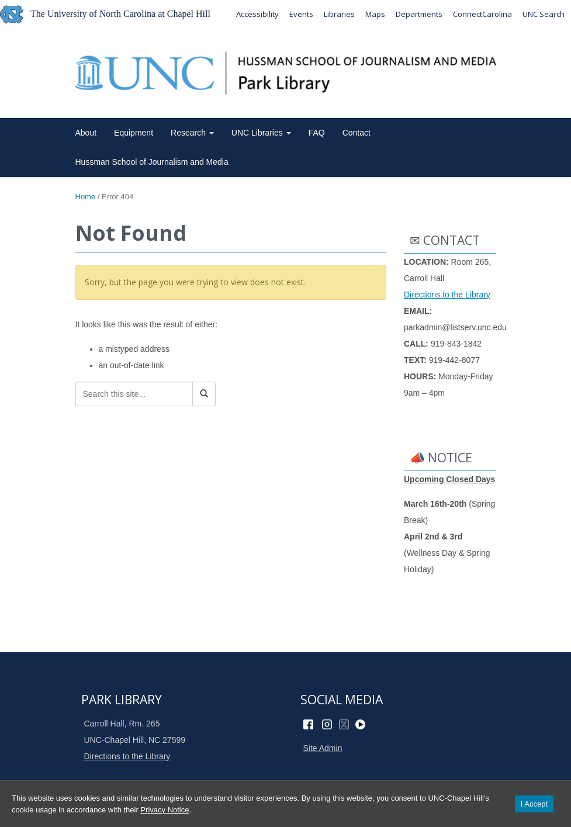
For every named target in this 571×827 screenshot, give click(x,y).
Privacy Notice (164, 809)
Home (85, 196)
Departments (419, 14)
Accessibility (257, 14)
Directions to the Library (447, 294)
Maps (375, 14)
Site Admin (322, 748)
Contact (356, 132)
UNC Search (543, 14)
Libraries (339, 14)
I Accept (534, 804)
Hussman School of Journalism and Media (152, 162)
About (86, 132)
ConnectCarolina (482, 14)
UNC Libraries (261, 132)
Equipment (133, 132)
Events (301, 14)
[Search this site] (134, 394)
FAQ (317, 132)
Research (192, 132)
